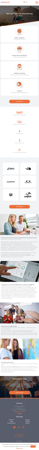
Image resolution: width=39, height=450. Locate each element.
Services (11, 419)
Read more (19, 448)
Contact (27, 421)
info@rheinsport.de (19, 411)
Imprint (28, 423)
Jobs (11, 421)
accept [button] (33, 446)
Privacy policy (11, 423)
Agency (27, 419)
